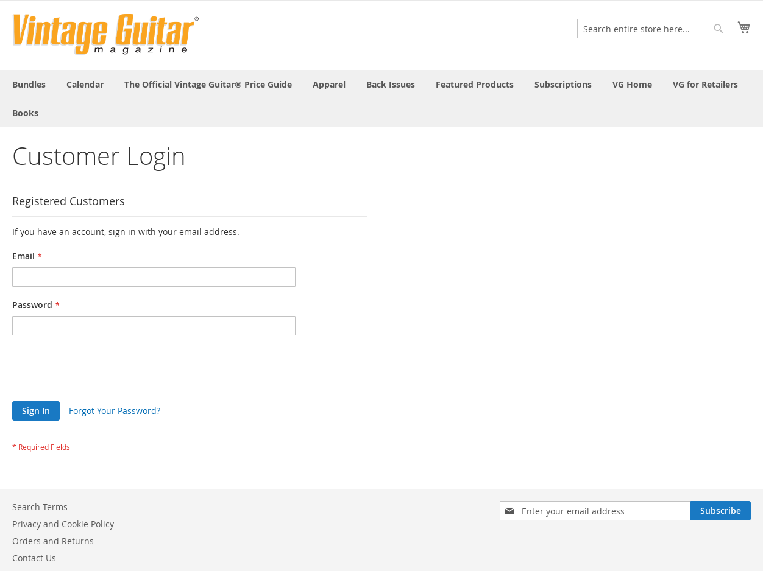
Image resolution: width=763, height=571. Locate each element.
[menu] (381, 98)
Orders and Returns (53, 541)
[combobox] (653, 28)
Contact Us (34, 558)
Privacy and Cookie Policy (63, 524)
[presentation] (104, 371)
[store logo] (105, 34)
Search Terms (40, 507)
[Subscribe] (720, 510)
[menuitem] (29, 84)
